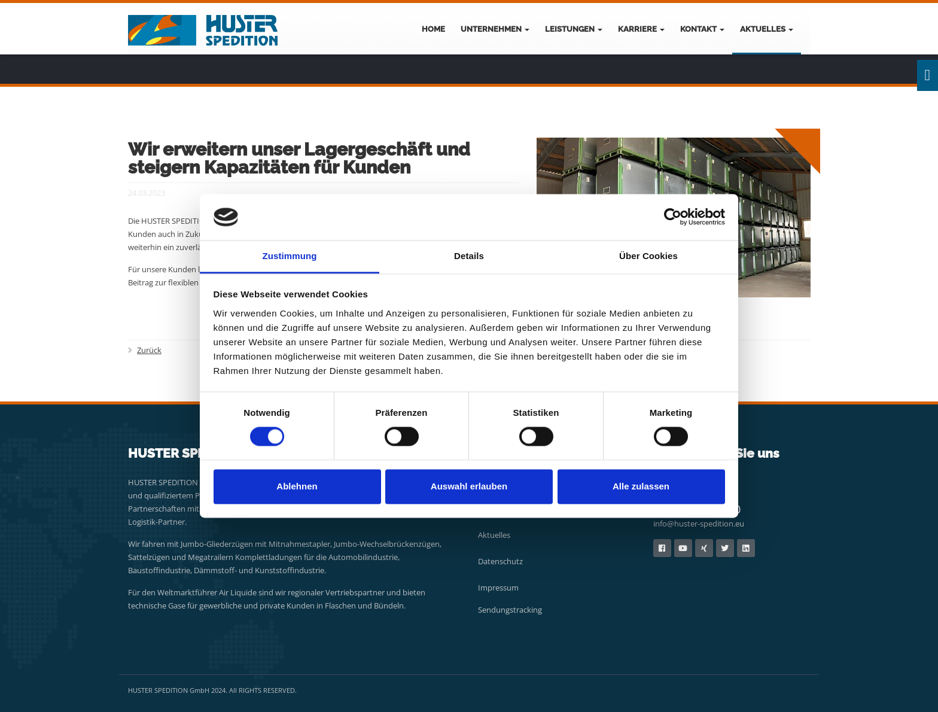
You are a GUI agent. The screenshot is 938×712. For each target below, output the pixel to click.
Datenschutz (500, 561)
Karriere (641, 29)
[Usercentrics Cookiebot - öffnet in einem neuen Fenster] (672, 217)
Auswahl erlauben (469, 486)
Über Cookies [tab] (648, 256)
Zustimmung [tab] (290, 256)
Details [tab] (469, 256)
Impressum (498, 587)
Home (433, 29)
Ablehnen (296, 486)
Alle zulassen (641, 486)
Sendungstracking (510, 609)
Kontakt (702, 29)
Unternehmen (495, 29)
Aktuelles (766, 29)
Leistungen (573, 29)
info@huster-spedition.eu (698, 523)
